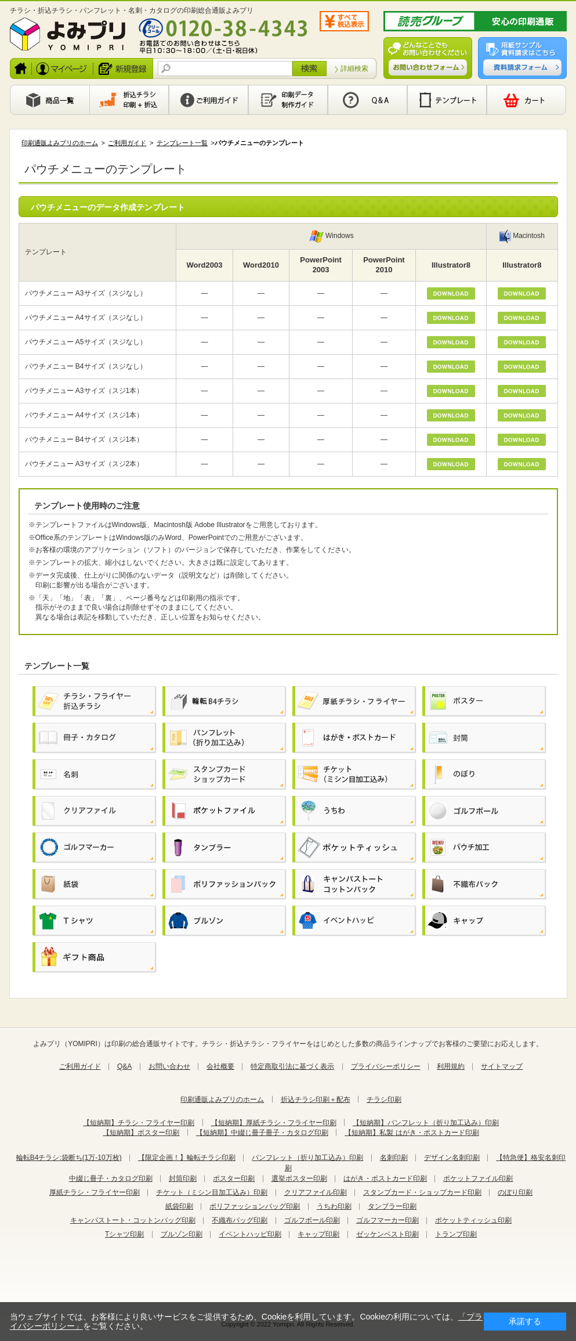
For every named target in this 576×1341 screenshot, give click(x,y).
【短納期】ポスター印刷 (141, 1133)
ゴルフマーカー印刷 (387, 1220)
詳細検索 (354, 68)
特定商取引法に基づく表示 (292, 1066)
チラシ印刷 (384, 1099)
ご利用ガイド (127, 142)
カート (526, 100)
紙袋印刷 (179, 1206)
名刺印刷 (394, 1157)
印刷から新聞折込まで (129, 100)
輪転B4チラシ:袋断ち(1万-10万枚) (69, 1157)
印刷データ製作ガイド (288, 100)
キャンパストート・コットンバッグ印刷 (132, 1220)
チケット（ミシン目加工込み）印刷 (211, 1192)
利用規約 (451, 1066)
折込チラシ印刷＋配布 (315, 1099)
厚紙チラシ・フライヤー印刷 (94, 1192)
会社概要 (220, 1066)
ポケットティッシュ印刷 (473, 1220)
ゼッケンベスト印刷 (387, 1234)
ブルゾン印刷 (181, 1234)
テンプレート (447, 100)
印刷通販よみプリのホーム (59, 142)
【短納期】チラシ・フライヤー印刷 (138, 1123)
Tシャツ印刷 (124, 1234)
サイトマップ (502, 1066)
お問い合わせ (169, 1066)
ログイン (62, 68)
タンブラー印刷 (392, 1206)
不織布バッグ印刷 (239, 1220)
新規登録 (124, 68)
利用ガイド (208, 100)
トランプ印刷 (456, 1234)
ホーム (21, 68)
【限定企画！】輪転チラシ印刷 (187, 1157)
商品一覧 (49, 100)
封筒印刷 (183, 1178)
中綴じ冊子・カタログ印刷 (111, 1178)
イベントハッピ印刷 (250, 1234)
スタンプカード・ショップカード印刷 (422, 1192)
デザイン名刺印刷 (452, 1157)
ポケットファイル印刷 (478, 1178)
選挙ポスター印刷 (299, 1178)
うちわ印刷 (334, 1206)
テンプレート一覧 (182, 142)
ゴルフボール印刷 (312, 1220)
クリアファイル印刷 (315, 1192)
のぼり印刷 (515, 1192)
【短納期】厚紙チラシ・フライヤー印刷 (273, 1123)
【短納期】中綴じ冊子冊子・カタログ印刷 (262, 1133)
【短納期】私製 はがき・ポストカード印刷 (412, 1133)
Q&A (367, 100)
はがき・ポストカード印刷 (385, 1178)
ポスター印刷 (234, 1178)
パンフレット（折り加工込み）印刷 (307, 1157)
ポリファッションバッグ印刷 (254, 1206)
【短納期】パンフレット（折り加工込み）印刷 (426, 1123)
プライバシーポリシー (386, 1066)
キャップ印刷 (318, 1234)
